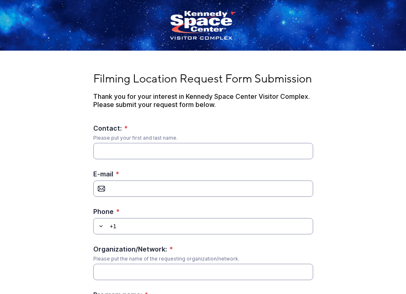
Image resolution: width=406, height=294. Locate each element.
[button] (100, 226)
